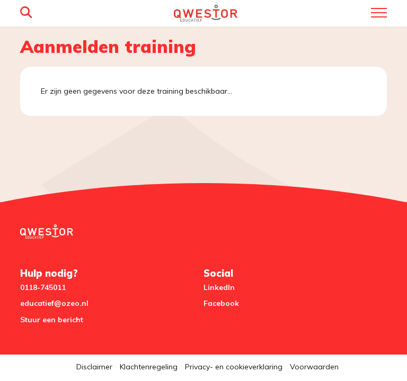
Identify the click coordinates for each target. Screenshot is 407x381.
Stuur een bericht (51, 319)
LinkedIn (219, 287)
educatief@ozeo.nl (54, 303)
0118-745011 (43, 287)
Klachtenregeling (149, 366)
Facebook (221, 303)
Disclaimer (94, 366)
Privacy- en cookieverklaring (233, 366)
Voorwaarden (314, 366)
